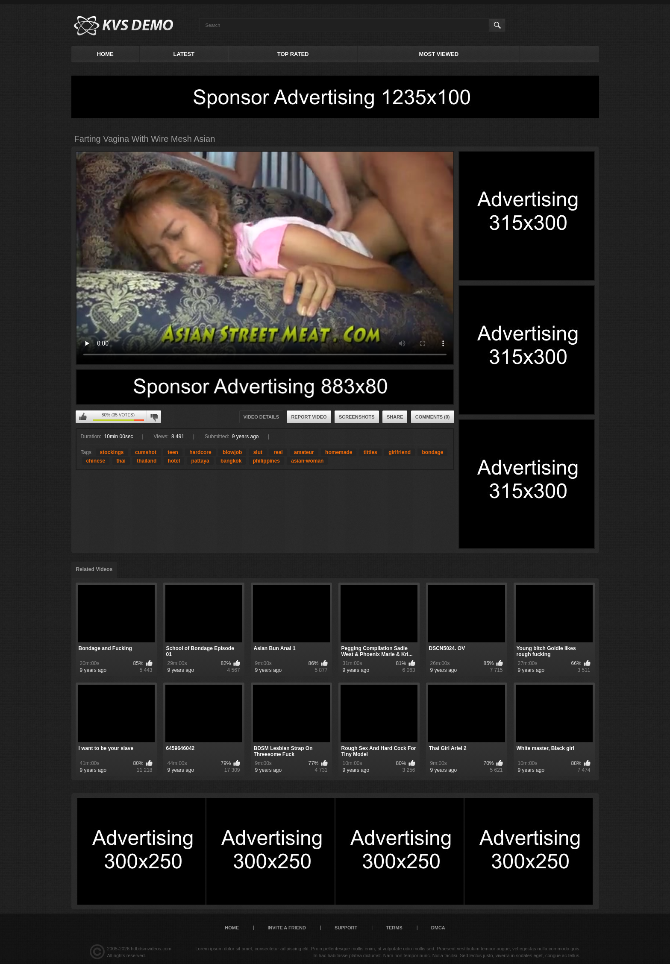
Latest (184, 54)
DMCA (438, 927)
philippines (266, 461)
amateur (304, 452)
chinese (96, 461)
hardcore (200, 452)
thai (121, 461)
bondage (432, 452)
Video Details (261, 416)
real (277, 452)
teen (173, 452)
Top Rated (293, 54)
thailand (146, 461)
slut (257, 452)
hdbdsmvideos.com (151, 948)
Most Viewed (438, 54)
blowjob (232, 452)
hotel (174, 461)
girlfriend (399, 452)
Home (105, 54)
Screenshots (357, 416)
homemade (338, 452)
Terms (394, 927)
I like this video (83, 416)
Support (346, 927)
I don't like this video (154, 416)
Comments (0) (432, 416)
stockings (112, 452)
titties (370, 452)
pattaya (200, 461)
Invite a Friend (286, 927)
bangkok (230, 461)
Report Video (308, 416)
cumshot (145, 452)
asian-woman (307, 461)
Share (395, 416)
